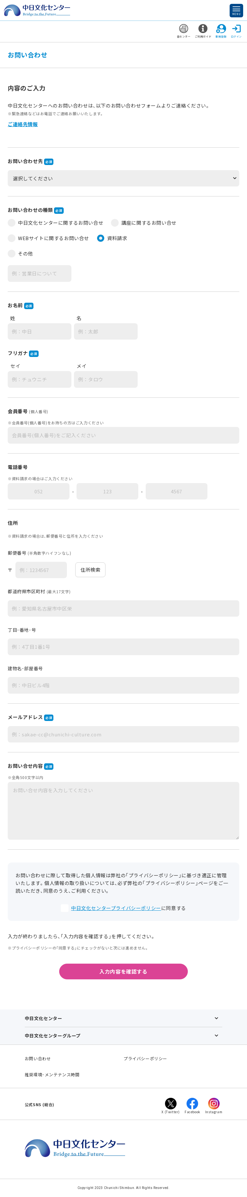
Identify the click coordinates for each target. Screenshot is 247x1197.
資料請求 (112, 238)
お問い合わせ (38, 1058)
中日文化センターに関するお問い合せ (55, 223)
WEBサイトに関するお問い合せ (48, 238)
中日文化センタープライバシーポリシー (116, 908)
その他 (20, 253)
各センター (184, 31)
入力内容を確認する (123, 971)
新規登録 (220, 31)
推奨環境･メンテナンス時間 (52, 1074)
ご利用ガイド (203, 31)
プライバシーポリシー (145, 1058)
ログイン (236, 31)
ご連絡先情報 (23, 124)
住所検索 (90, 569)
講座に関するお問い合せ (144, 223)
